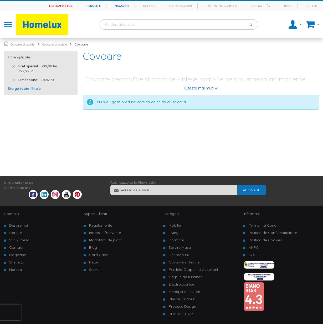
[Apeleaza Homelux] (269, 5)
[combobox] (178, 24)
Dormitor (176, 240)
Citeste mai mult (198, 88)
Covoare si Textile (184, 262)
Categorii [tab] (171, 213)
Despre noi (18, 225)
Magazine (122, 6)
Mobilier (175, 225)
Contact (258, 6)
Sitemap (16, 262)
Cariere (311, 6)
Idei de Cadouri (182, 299)
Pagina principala (6, 43)
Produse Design (182, 306)
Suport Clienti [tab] (95, 213)
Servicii (95, 269)
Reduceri (93, 6)
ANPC (254, 247)
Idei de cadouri (180, 6)
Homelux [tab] (11, 213)
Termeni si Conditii (264, 225)
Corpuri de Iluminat (185, 277)
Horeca (149, 6)
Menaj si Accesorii (184, 291)
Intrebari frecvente (105, 232)
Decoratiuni (179, 254)
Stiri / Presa (19, 240)
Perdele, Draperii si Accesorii (193, 269)
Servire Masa (180, 247)
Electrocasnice (181, 284)
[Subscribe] (251, 190)
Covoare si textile (22, 44)
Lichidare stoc (61, 6)
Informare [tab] (251, 213)
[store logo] (42, 24)
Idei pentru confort (222, 6)
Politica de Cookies (265, 240)
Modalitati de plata (105, 240)
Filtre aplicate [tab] (19, 57)
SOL (252, 254)
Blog (288, 6)
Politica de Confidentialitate (273, 232)
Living (173, 232)
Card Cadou (100, 254)
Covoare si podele (54, 44)
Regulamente (100, 225)
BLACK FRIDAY (181, 313)
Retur (93, 262)
